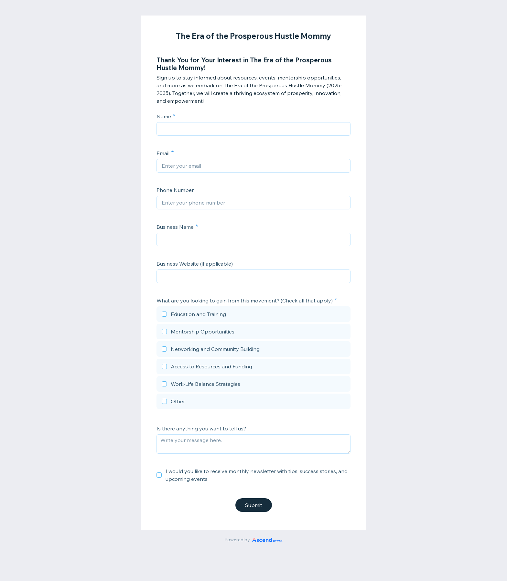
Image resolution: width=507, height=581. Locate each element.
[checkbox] (253, 315)
